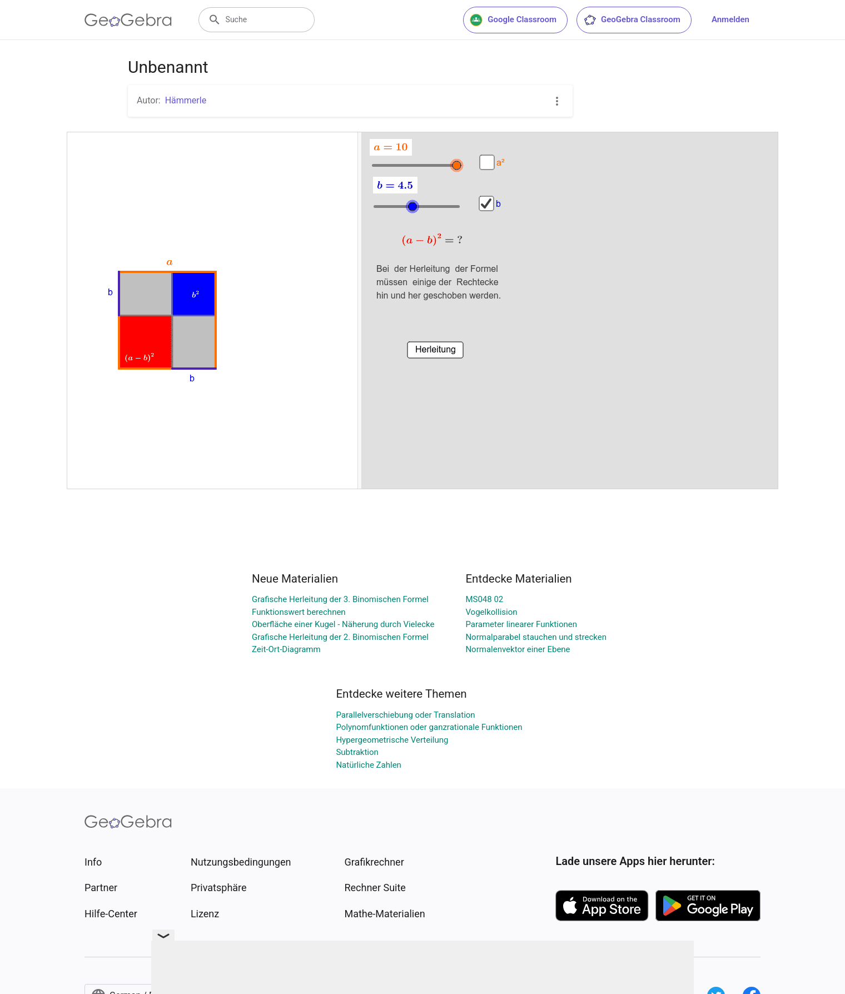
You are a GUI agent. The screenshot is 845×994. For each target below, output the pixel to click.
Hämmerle (185, 100)
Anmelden (730, 19)
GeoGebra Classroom (631, 20)
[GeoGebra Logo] (128, 20)
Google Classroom (513, 20)
